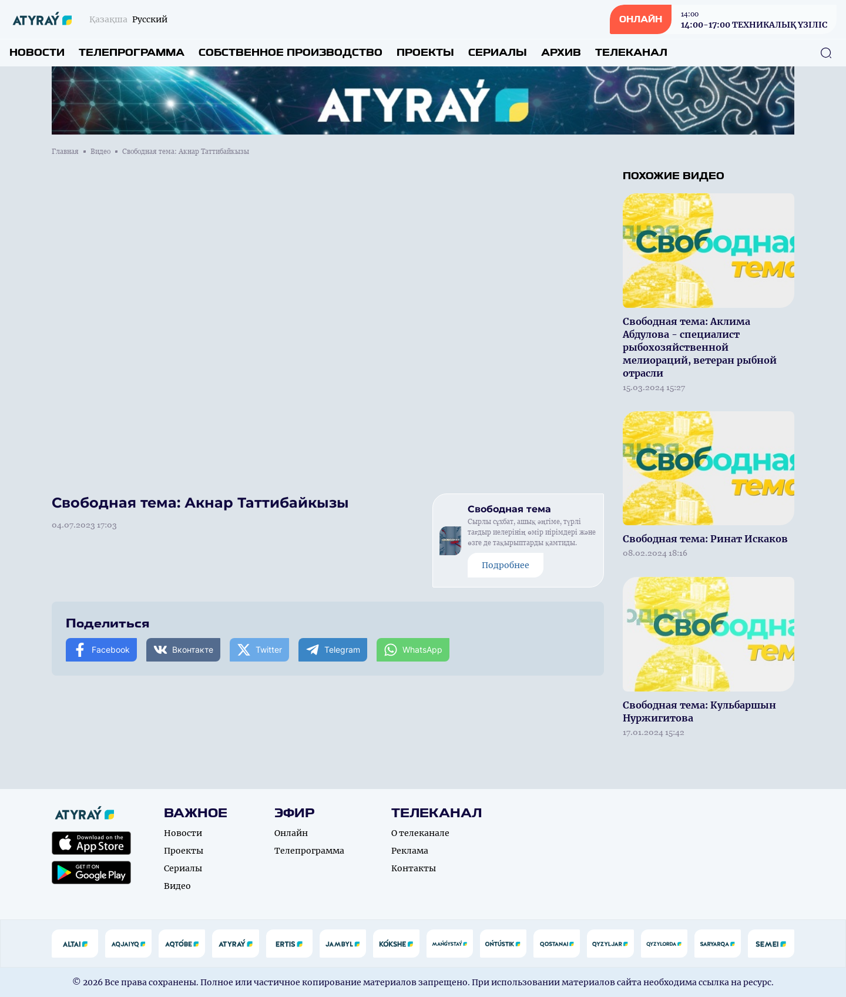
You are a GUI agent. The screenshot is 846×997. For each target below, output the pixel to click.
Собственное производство (290, 52)
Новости (37, 52)
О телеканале (420, 833)
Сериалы (497, 52)
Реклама (409, 850)
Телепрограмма (131, 52)
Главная (65, 151)
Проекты (425, 52)
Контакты (413, 868)
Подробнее (505, 565)
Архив (561, 52)
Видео (100, 151)
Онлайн (291, 833)
